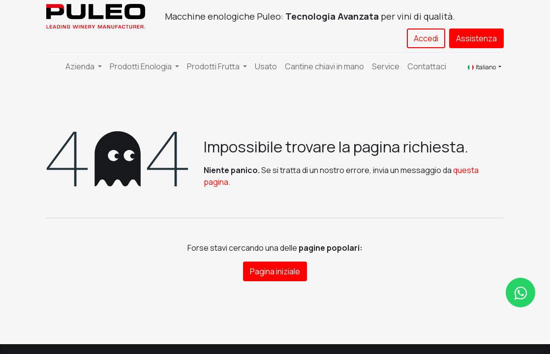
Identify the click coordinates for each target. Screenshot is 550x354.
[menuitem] (266, 66)
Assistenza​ (476, 38)
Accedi (426, 38)
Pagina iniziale (275, 271)
